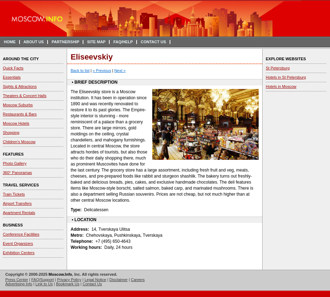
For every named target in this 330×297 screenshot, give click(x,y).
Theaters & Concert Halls (24, 96)
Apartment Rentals (19, 213)
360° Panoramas (17, 172)
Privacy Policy (69, 280)
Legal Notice (95, 280)
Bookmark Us (67, 284)
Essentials (12, 77)
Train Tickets (14, 194)
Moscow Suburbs (18, 105)
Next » (120, 70)
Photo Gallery (15, 163)
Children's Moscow (19, 142)
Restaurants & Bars (20, 114)
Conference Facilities (21, 234)
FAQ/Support (42, 280)
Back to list (80, 70)
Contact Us (92, 284)
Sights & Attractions (20, 86)
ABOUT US (33, 42)
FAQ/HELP (123, 42)
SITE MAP (96, 42)
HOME (10, 42)
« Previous (102, 70)
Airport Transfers (17, 203)
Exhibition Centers (18, 253)
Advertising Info (18, 284)
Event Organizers (18, 243)
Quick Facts (13, 68)
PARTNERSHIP (65, 42)
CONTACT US (153, 42)
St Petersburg (278, 68)
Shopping (11, 132)
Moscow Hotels (16, 123)
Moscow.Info (60, 274)
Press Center (16, 280)
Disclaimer (118, 280)
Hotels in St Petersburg (286, 77)
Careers (138, 280)
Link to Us (44, 284)
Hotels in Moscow (281, 86)
